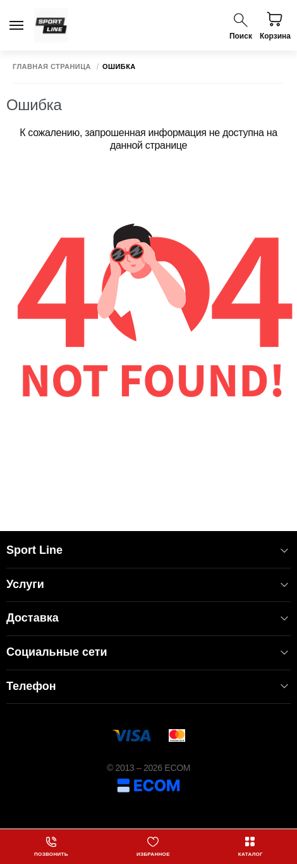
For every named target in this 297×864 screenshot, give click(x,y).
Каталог (250, 846)
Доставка (148, 618)
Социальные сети (148, 652)
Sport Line (148, 550)
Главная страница (52, 66)
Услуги (148, 584)
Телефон (148, 686)
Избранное (153, 846)
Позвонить (51, 846)
